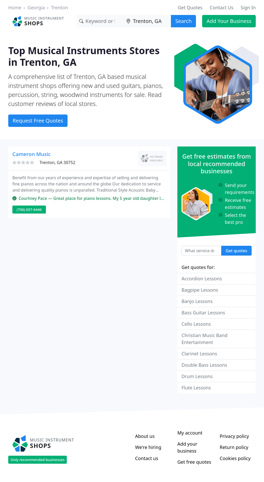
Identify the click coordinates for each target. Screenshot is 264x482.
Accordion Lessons (202, 278)
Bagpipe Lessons (200, 290)
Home (14, 7)
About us (145, 436)
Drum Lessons (197, 376)
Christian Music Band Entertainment (204, 338)
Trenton (59, 7)
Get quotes (236, 251)
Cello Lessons (196, 324)
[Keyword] (100, 21)
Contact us (146, 458)
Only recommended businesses (37, 459)
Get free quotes (194, 462)
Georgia (36, 7)
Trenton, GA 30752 (57, 162)
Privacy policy (234, 436)
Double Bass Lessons (204, 365)
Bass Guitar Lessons (203, 312)
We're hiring (148, 447)
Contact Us (222, 7)
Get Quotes (190, 7)
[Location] (147, 21)
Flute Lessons (196, 388)
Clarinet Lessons (199, 353)
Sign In (248, 7)
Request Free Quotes (38, 120)
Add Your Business (229, 21)
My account (189, 433)
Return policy (234, 447)
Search (183, 21)
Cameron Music (31, 154)
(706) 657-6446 (29, 209)
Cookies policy (235, 458)
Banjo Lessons (197, 301)
